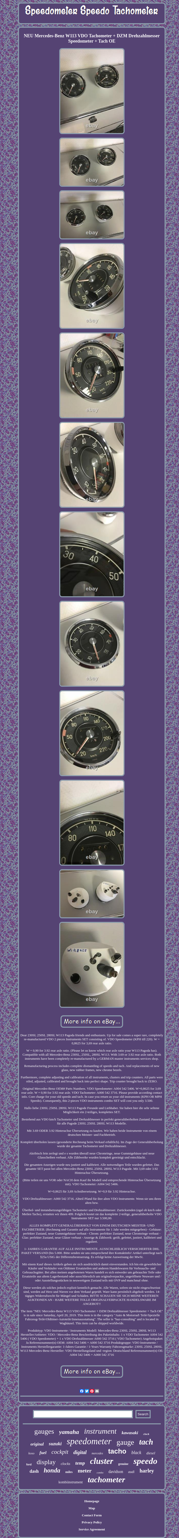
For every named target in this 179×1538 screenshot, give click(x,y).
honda (52, 1470)
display (46, 1462)
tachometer (106, 1479)
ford (28, 1464)
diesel (150, 1453)
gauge (125, 1442)
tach (146, 1441)
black (136, 1452)
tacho (117, 1451)
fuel (42, 1452)
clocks (65, 1464)
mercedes (97, 1453)
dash (34, 1471)
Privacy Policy (92, 1522)
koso (31, 1453)
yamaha (69, 1432)
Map (91, 1508)
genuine (123, 1464)
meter (85, 1470)
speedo (145, 1461)
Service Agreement (91, 1529)
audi (131, 1472)
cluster (101, 1461)
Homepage (91, 1501)
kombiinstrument (70, 1482)
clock (146, 1433)
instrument (100, 1431)
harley (147, 1471)
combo (100, 1472)
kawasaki (130, 1432)
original (37, 1444)
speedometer (89, 1441)
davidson (116, 1471)
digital (80, 1452)
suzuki (55, 1443)
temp (80, 1463)
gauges (44, 1431)
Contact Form (92, 1515)
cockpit (59, 1452)
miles (69, 1472)
